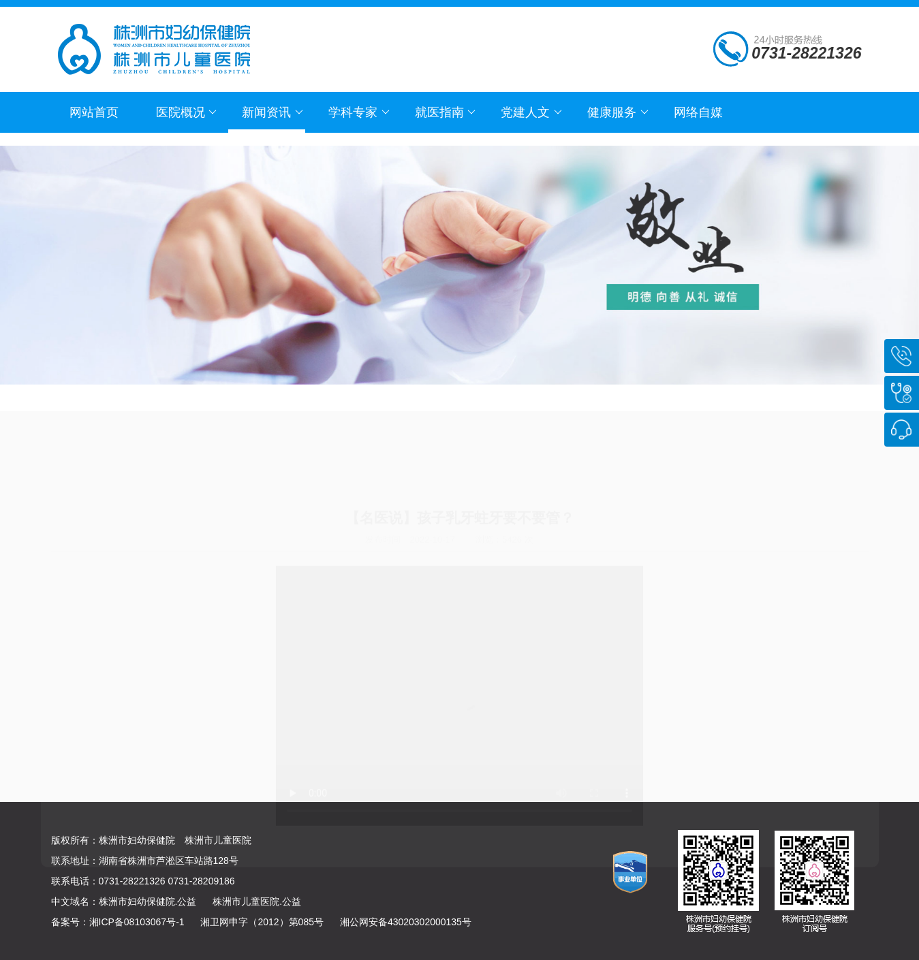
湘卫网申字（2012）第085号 (262, 921)
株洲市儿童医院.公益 (257, 901)
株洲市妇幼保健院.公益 (148, 901)
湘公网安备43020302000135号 (405, 921)
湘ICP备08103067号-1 (137, 921)
